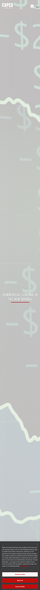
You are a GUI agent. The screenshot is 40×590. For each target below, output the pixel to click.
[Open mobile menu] (37, 6)
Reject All (20, 581)
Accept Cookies (20, 587)
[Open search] (32, 6)
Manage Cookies (20, 575)
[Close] (37, 545)
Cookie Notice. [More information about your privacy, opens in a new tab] (25, 567)
